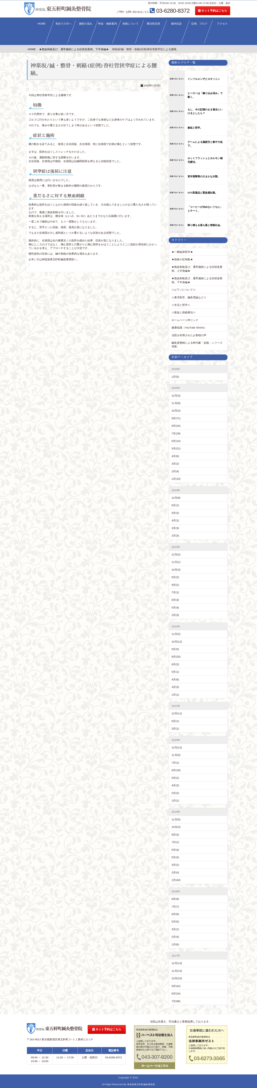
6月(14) (176, 440)
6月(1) (175, 505)
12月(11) (177, 713)
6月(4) (175, 849)
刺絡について (131, 23)
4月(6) (175, 456)
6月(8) (175, 914)
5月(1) (175, 671)
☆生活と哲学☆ (181, 304)
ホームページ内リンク (185, 320)
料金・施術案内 (107, 23)
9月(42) (176, 985)
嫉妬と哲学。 (195, 127)
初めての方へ (64, 23)
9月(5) (175, 649)
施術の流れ (85, 23)
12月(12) (177, 747)
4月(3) (175, 785)
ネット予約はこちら (225, 10)
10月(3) (176, 410)
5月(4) (175, 607)
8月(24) (176, 425)
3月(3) (175, 528)
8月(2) (175, 584)
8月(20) (176, 656)
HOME (41, 23)
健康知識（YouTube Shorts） (189, 327)
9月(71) (176, 418)
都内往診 (176, 23)
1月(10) (176, 478)
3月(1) (175, 728)
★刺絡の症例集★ (182, 259)
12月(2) (176, 554)
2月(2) (175, 792)
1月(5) (175, 376)
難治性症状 (153, 23)
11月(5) (176, 754)
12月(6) (176, 497)
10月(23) (177, 978)
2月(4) (175, 471)
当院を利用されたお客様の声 (189, 335)
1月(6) (175, 944)
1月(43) (176, 879)
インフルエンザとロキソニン (204, 79)
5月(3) (175, 512)
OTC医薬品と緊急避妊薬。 (203, 192)
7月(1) (175, 592)
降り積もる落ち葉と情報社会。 (205, 225)
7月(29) (176, 433)
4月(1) (175, 520)
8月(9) (175, 898)
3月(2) (175, 463)
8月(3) (175, 834)
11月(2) (176, 633)
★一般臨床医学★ (182, 251)
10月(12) (177, 641)
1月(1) (175, 694)
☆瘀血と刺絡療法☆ (184, 312)
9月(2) (175, 577)
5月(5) (175, 921)
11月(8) (176, 403)
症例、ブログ (199, 23)
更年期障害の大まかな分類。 (204, 176)
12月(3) (176, 395)
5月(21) (176, 448)
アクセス (222, 23)
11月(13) (177, 970)
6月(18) (176, 770)
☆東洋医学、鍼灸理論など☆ (189, 297)
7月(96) (176, 1001)
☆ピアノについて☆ (185, 289)
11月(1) (176, 561)
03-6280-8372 (165, 10)
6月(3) (175, 599)
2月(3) (175, 535)
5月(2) (175, 777)
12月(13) (177, 963)
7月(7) (175, 906)
